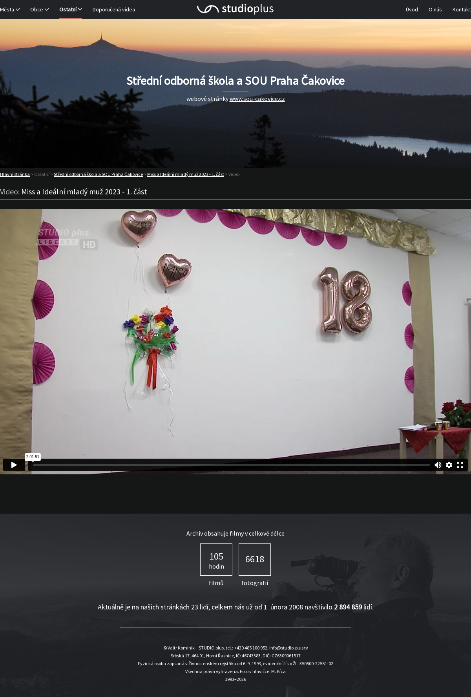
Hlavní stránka (15, 174)
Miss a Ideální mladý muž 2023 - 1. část (185, 174)
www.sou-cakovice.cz (257, 98)
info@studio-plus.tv (288, 648)
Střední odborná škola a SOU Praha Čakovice (98, 174)
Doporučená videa (114, 9)
